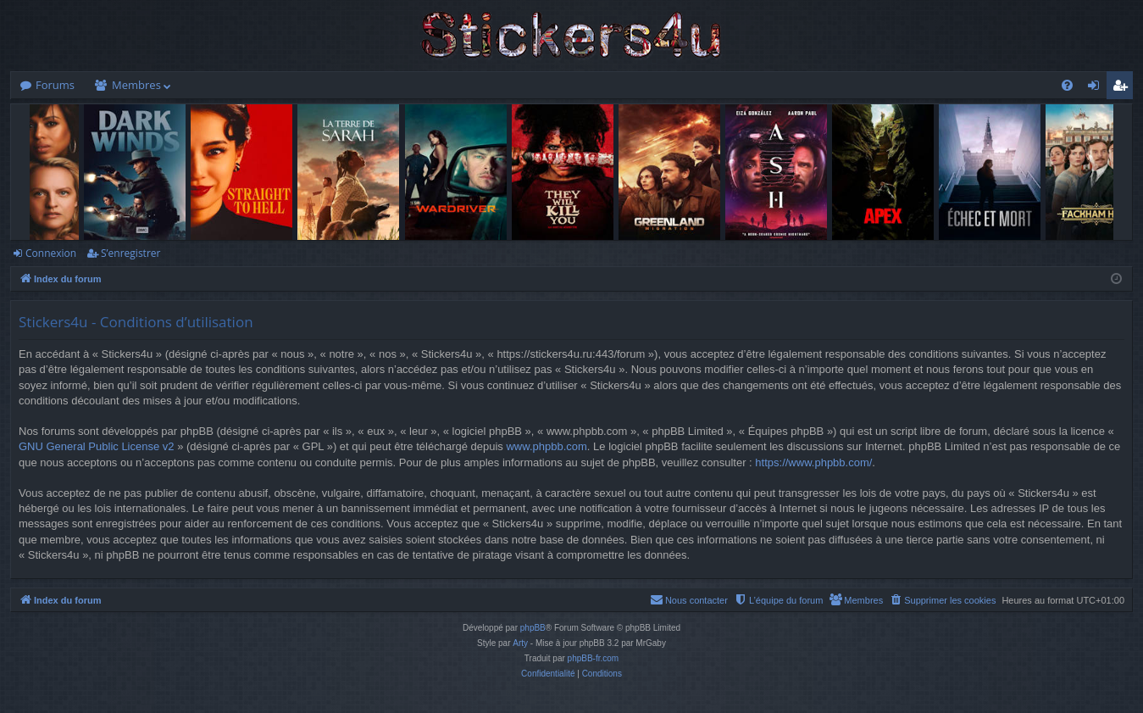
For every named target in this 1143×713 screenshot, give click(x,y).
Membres (136, 84)
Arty (520, 643)
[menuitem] (1067, 85)
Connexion (50, 253)
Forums (55, 84)
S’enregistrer (130, 253)
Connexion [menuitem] (1097, 88)
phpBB (533, 627)
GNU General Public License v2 (97, 446)
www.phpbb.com (546, 446)
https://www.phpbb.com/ (813, 462)
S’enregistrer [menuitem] (1123, 88)
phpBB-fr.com (593, 658)
